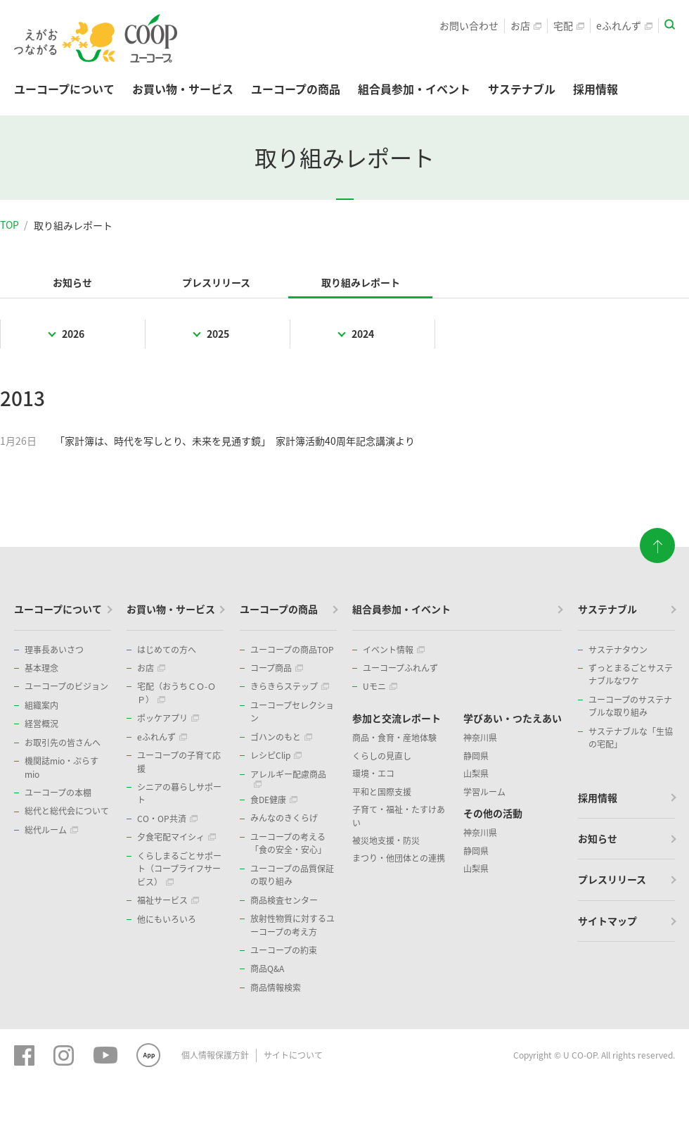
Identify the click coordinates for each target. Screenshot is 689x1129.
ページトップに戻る (657, 540)
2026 (73, 334)
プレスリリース (216, 282)
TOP (9, 224)
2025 (218, 334)
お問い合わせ (468, 25)
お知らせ (72, 282)
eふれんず (624, 25)
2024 (363, 334)
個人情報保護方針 (215, 1055)
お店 (525, 25)
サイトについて (293, 1055)
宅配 (568, 25)
